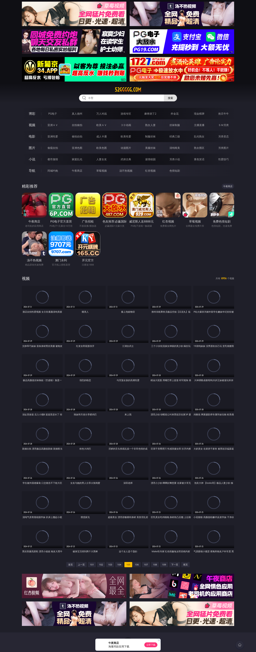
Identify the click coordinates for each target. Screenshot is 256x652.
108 (155, 564)
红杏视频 (150, 170)
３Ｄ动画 (126, 125)
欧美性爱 (126, 136)
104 (119, 564)
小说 (32, 159)
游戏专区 (126, 113)
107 (146, 564)
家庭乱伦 (77, 159)
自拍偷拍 (77, 125)
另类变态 (223, 136)
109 (164, 564)
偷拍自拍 (77, 136)
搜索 (170, 98)
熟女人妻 (150, 125)
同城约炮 (53, 170)
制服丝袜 (150, 136)
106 (137, 564)
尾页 (185, 564)
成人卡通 (101, 136)
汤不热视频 (125, 170)
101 (92, 564)
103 (110, 564)
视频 (32, 125)
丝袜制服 (174, 125)
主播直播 (199, 125)
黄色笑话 (199, 159)
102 (101, 564)
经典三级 (174, 136)
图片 (32, 148)
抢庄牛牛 (223, 113)
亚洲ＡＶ (53, 125)
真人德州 (77, 113)
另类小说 (174, 159)
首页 (70, 564)
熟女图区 (199, 148)
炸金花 (175, 113)
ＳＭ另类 (223, 125)
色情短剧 (174, 170)
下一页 (174, 564)
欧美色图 (101, 148)
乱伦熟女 (199, 136)
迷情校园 (150, 159)
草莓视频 (101, 170)
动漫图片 (126, 148)
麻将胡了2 (150, 113)
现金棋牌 (199, 113)
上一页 (81, 564)
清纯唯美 (174, 148)
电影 (32, 136)
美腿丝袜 (150, 148)
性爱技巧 (223, 159)
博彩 (32, 113)
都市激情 (53, 159)
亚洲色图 (77, 148)
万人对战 (101, 113)
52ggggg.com (128, 89)
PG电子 (52, 113)
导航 (32, 170)
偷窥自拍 (53, 148)
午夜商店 (77, 170)
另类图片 (223, 148)
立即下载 (150, 644)
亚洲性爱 (53, 136)
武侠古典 (126, 159)
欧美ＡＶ (101, 125)
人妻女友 (101, 159)
